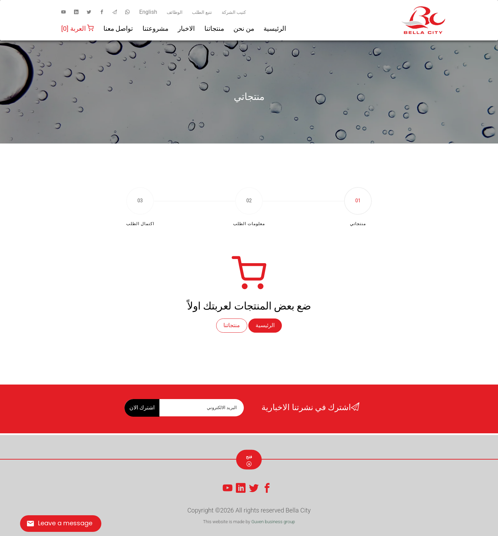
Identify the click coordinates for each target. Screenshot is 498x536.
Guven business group (273, 521)
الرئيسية (275, 29)
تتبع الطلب (202, 12)
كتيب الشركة (234, 12)
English (148, 12)
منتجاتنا (214, 29)
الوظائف (175, 12)
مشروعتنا (155, 29)
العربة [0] (77, 29)
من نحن (243, 29)
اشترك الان (142, 407)
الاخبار (186, 29)
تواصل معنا (118, 29)
